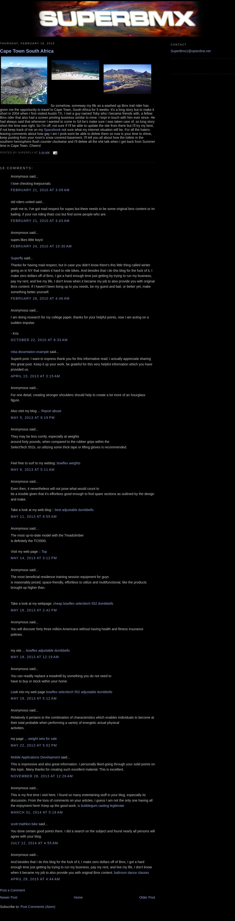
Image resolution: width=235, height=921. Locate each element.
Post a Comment (12, 890)
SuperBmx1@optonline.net (191, 51)
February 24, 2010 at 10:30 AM (41, 246)
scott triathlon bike (24, 824)
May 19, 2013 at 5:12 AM (34, 698)
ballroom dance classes (131, 873)
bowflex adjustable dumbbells (48, 650)
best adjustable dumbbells (74, 510)
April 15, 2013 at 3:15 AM (35, 376)
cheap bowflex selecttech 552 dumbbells (83, 603)
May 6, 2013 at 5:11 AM (33, 469)
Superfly (17, 258)
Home (78, 897)
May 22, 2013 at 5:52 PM (34, 745)
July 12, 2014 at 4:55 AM (34, 843)
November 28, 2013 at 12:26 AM (42, 776)
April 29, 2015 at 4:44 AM (35, 879)
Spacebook (52, 130)
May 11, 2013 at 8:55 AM (34, 516)
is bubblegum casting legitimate (101, 806)
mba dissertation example (30, 352)
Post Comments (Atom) (38, 907)
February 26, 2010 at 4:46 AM (40, 298)
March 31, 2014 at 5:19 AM (37, 812)
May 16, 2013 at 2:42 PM (34, 610)
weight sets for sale (42, 739)
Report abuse (51, 411)
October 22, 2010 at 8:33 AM (39, 340)
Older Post (147, 897)
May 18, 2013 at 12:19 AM (35, 657)
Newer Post (8, 897)
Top (44, 551)
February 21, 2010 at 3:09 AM (40, 190)
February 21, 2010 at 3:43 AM (40, 221)
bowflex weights (68, 463)
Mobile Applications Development (35, 757)
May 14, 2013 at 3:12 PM (34, 558)
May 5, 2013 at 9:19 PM (33, 418)
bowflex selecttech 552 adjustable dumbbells (79, 692)
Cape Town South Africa (27, 51)
